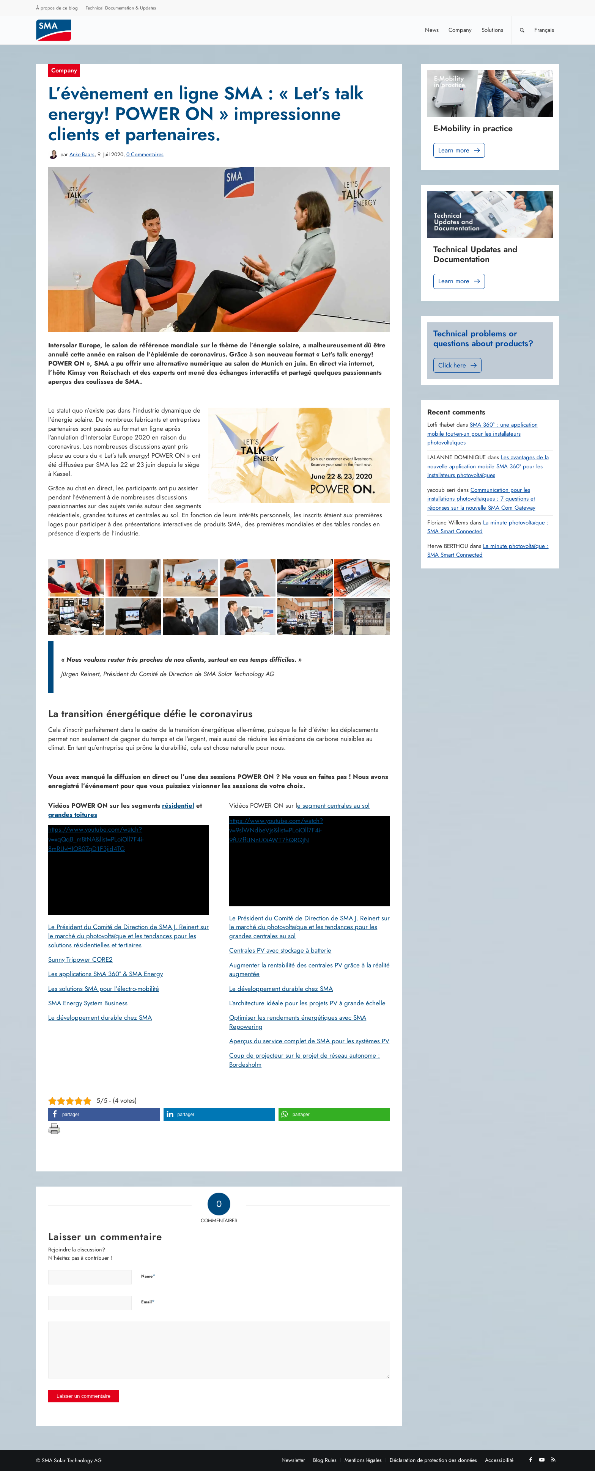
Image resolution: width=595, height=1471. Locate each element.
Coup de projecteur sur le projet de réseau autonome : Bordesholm (304, 1060)
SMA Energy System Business (88, 1003)
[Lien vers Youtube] (542, 1459)
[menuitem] (57, 9)
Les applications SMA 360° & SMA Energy (105, 973)
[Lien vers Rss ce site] (553, 1459)
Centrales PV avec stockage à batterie (280, 950)
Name (148, 1275)
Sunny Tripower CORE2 (80, 959)
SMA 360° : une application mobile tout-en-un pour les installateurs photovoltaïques (482, 434)
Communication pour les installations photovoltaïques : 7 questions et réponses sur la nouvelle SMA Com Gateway (481, 499)
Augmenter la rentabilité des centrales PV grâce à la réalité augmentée (309, 970)
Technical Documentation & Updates (121, 8)
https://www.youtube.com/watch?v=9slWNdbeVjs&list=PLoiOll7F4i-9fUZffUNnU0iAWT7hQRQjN (276, 830)
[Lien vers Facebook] (530, 1459)
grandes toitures (72, 814)
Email (148, 1301)
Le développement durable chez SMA (100, 1017)
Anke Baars (81, 154)
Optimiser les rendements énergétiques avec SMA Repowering (297, 1022)
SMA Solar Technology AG (72, 1460)
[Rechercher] (522, 30)
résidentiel (178, 805)
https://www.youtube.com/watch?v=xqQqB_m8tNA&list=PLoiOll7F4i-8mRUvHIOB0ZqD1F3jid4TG (96, 839)
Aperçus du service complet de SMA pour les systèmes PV (309, 1041)
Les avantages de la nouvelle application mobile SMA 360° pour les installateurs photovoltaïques (488, 466)
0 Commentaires (145, 154)
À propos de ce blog (57, 8)
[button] (104, 1114)
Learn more (460, 150)
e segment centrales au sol (333, 805)
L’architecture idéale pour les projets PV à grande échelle (307, 1003)
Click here (458, 365)
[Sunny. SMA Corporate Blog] (59, 30)
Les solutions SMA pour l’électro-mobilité (103, 988)
